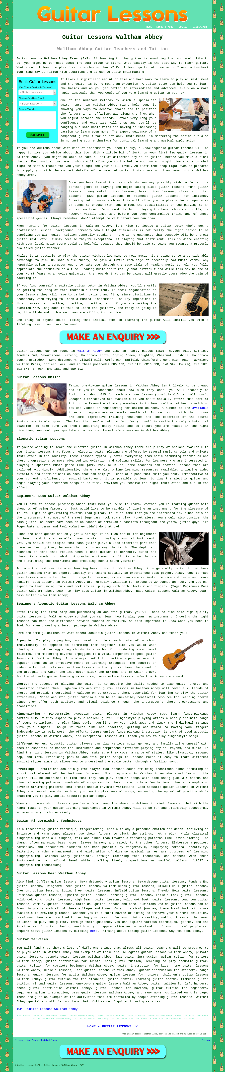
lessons (87, 456)
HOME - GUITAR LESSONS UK (112, 1026)
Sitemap (19, 1040)
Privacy (206, 1040)
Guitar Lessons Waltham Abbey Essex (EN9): (54, 58)
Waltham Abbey (89, 351)
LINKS (159, 27)
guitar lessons (190, 152)
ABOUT (171, 27)
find (29, 881)
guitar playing (57, 926)
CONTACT (184, 27)
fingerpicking (91, 829)
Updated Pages (49, 1040)
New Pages (32, 1040)
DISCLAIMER (200, 27)
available (200, 408)
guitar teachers (157, 947)
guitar (66, 104)
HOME (149, 27)
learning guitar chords (156, 979)
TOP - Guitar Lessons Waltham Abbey (47, 1009)
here (93, 931)
